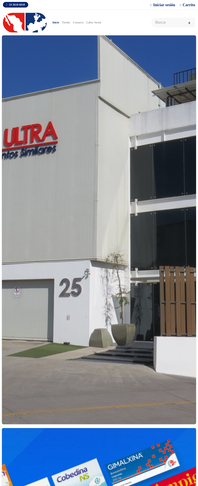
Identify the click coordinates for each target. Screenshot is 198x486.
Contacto (78, 22)
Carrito (187, 5)
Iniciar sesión (162, 5)
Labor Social (93, 22)
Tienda (66, 22)
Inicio (55, 22)
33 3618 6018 (15, 4)
